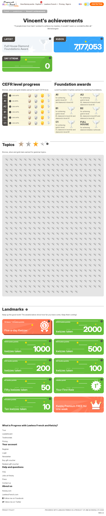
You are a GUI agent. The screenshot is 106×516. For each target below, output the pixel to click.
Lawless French (51, 4)
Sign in (68, 4)
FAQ (4, 472)
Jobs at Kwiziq (8, 475)
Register (5, 449)
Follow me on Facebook (12, 498)
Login (4, 453)
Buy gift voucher (8, 460)
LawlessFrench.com (10, 494)
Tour (4, 430)
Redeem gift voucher (10, 464)
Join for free (96, 4)
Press (4, 479)
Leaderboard (17, 11)
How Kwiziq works (27, 4)
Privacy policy (8, 510)
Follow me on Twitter (11, 502)
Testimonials (7, 437)
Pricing (62, 4)
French (6, 11)
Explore (39, 4)
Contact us (6, 483)
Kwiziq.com (6, 491)
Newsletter (6, 456)
